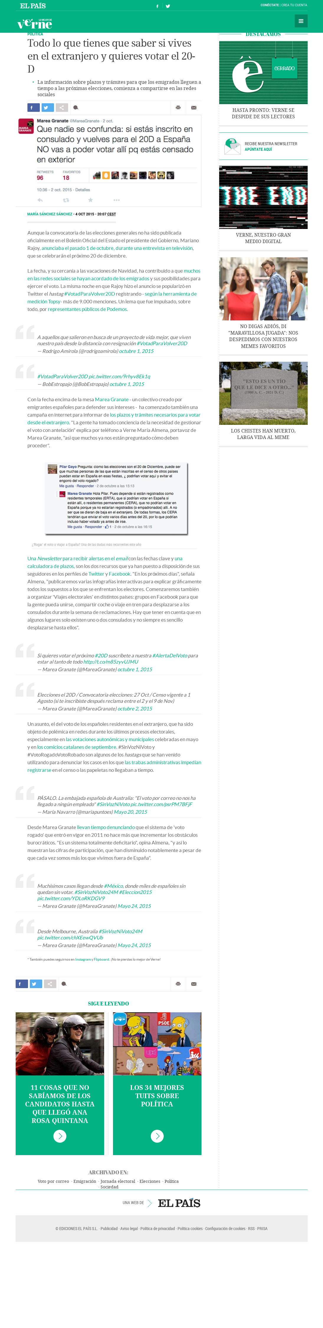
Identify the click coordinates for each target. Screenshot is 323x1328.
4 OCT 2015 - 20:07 (96, 214)
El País (33, 5)
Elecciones (150, 1181)
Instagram (83, 959)
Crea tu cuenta (294, 5)
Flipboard (101, 959)
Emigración (84, 1181)
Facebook (119, 574)
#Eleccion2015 (135, 892)
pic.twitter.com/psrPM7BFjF (161, 804)
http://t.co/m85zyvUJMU (110, 661)
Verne (34, 23)
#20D (101, 655)
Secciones (301, 20)
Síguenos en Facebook (158, 5)
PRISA (262, 1228)
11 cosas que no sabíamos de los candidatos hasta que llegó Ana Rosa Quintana (60, 1104)
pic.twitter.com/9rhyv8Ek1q (119, 376)
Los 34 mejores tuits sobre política (157, 1096)
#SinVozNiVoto (112, 804)
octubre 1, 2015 (136, 351)
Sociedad (110, 1187)
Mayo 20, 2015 (130, 812)
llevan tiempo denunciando (106, 827)
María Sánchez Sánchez (50, 214)
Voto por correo (53, 1181)
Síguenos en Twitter (168, 5)
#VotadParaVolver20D (89, 294)
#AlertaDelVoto (169, 655)
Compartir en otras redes (62, 107)
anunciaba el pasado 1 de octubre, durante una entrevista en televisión (117, 248)
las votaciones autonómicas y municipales (110, 739)
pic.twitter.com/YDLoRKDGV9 (70, 898)
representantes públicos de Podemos (87, 309)
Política (172, 1181)
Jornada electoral (118, 1181)
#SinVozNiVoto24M (96, 892)
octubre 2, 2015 (134, 708)
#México (113, 886)
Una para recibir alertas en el (77, 558)
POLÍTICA (35, 34)
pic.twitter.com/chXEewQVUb (70, 937)
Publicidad (109, 1228)
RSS (251, 1228)
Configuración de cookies (225, 1228)
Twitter (96, 574)
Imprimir (178, 107)
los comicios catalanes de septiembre (76, 747)
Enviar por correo (193, 107)
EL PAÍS (179, 1202)
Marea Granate (112, 399)
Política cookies (190, 1228)
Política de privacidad (157, 1228)
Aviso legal (129, 1228)
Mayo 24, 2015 (134, 906)
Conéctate (270, 5)
